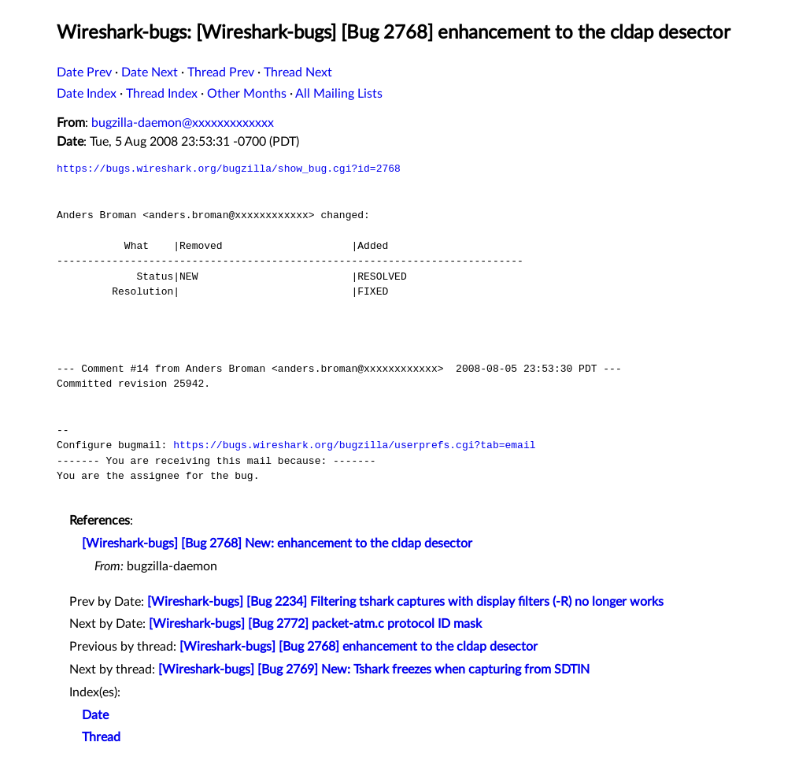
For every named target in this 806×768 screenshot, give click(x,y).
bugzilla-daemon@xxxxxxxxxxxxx (182, 123)
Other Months (247, 93)
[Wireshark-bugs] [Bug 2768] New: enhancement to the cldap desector (277, 543)
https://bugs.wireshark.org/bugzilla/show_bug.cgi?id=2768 (229, 168)
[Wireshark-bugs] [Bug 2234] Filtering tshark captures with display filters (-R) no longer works (405, 601)
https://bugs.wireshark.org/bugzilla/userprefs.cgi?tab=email (354, 445)
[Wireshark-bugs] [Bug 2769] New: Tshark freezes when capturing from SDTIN (374, 669)
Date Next (149, 72)
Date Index (86, 93)
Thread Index (162, 93)
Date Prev (84, 72)
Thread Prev (220, 72)
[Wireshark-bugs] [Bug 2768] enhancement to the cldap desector (358, 646)
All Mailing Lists (339, 93)
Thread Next (298, 72)
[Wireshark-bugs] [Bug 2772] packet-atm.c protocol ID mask (315, 624)
